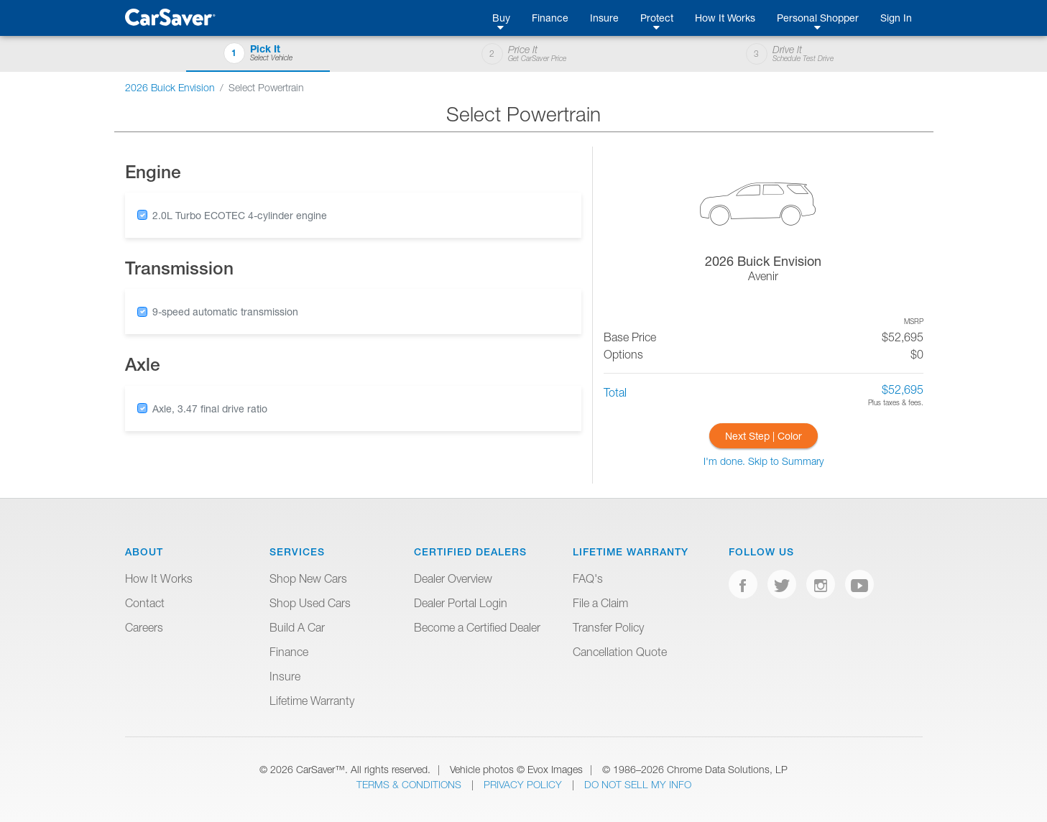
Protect (656, 17)
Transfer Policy (608, 627)
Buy (501, 17)
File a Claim (600, 602)
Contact (145, 602)
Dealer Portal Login (460, 602)
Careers (144, 627)
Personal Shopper (818, 17)
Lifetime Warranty (311, 700)
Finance (550, 17)
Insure (604, 17)
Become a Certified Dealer (477, 627)
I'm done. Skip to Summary (764, 461)
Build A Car (297, 627)
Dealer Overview (453, 578)
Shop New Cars (308, 578)
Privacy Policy (524, 784)
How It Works (725, 17)
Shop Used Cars (310, 602)
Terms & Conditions (410, 784)
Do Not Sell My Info (637, 784)
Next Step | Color (763, 436)
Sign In (896, 17)
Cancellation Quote (620, 651)
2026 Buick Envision (170, 87)
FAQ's (588, 578)
